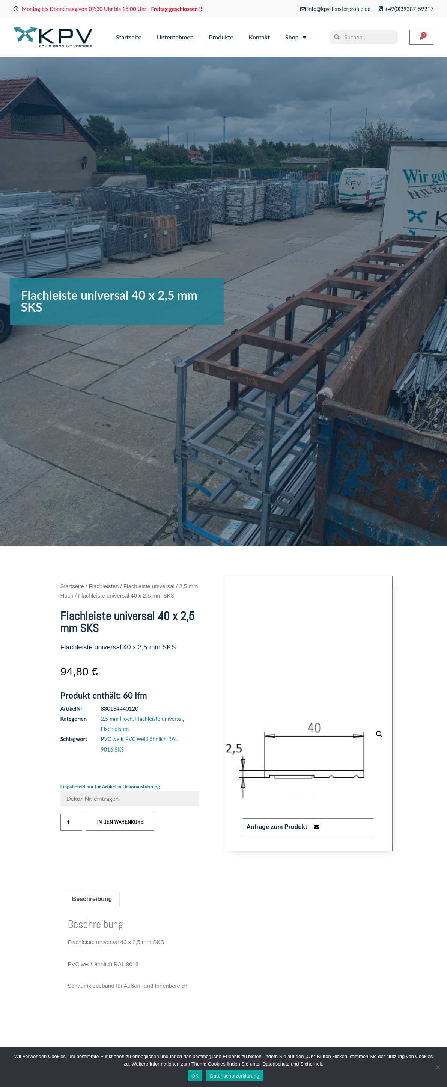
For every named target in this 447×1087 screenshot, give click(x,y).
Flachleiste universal (149, 586)
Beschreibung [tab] (92, 899)
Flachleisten (104, 586)
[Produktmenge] (71, 822)
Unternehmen (175, 37)
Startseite (128, 37)
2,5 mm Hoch (117, 719)
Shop (295, 37)
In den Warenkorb (120, 822)
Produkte (221, 37)
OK (195, 1076)
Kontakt (259, 37)
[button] (379, 734)
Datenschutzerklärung (234, 1076)
